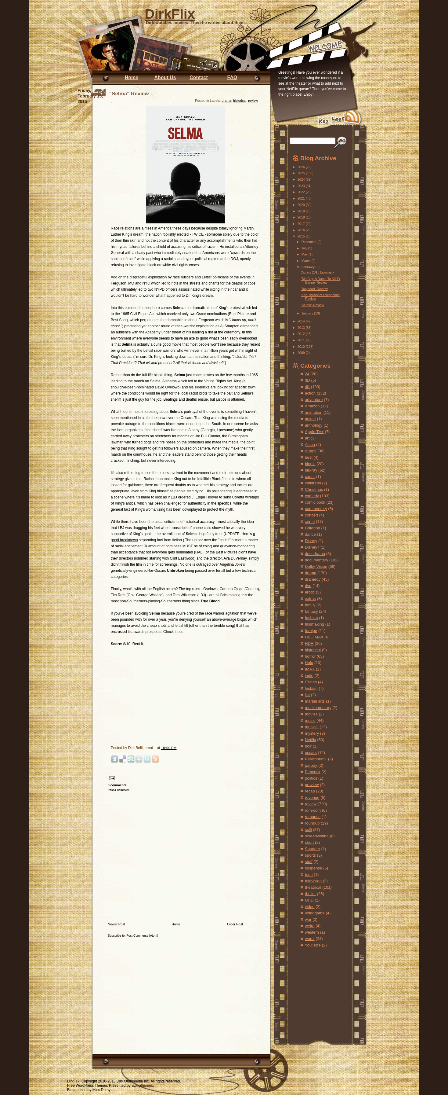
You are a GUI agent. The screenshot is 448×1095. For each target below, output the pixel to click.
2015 (302, 236)
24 (307, 374)
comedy (312, 496)
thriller (310, 893)
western (312, 932)
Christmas (314, 489)
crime (310, 521)
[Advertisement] (310, 989)
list (307, 695)
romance (312, 816)
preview (312, 784)
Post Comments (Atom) (142, 935)
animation (313, 412)
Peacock (312, 772)
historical (239, 100)
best (309, 457)
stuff (309, 861)
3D (307, 380)
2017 (302, 224)
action (310, 393)
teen (309, 874)
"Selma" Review (129, 94)
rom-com (313, 810)
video (310, 906)
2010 (302, 346)
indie (309, 675)
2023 (302, 186)
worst (310, 938)
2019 (302, 211)
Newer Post (116, 924)
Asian (310, 444)
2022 (302, 192)
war (308, 919)
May (305, 254)
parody (311, 765)
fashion (311, 617)
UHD (309, 900)
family (310, 605)
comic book (315, 502)
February (309, 267)
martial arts (315, 701)
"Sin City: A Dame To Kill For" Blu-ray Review (322, 280)
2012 (302, 334)
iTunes (311, 682)
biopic (310, 463)
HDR (309, 643)
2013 (302, 327)
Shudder (312, 849)
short (309, 842)
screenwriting (317, 836)
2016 (302, 230)
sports (310, 855)
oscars (311, 752)
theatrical (313, 887)
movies (311, 714)
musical (312, 727)
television (313, 881)
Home (131, 77)
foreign (311, 630)
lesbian (311, 688)
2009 (302, 353)
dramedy (312, 579)
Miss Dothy (101, 1090)
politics (311, 778)
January (308, 313)
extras (310, 598)
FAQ (232, 77)
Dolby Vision (316, 566)
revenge (312, 797)
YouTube (313, 945)
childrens (313, 483)
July (305, 248)
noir (308, 746)
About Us (165, 77)
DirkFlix (170, 14)
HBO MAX (314, 637)
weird (310, 926)
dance (310, 534)
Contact (199, 77)
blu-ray (311, 470)
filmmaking (314, 624)
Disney (311, 540)
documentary (316, 560)
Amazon (312, 406)
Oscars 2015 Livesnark (317, 272)
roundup (312, 823)
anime (310, 419)
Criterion (312, 528)
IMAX (310, 669)
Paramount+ (316, 759)
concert (311, 515)
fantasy (311, 611)
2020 (302, 205)
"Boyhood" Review (314, 289)
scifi (308, 829)
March (307, 261)
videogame (315, 913)
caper (310, 476)
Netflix (310, 739)
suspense (313, 868)
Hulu (309, 662)
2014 (302, 321)
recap (310, 791)
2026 (302, 167)
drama (226, 100)
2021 (302, 198)
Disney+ (312, 547)
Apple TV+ (314, 431)
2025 (302, 173)
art (307, 438)
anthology (313, 425)
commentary (316, 508)
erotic (310, 592)
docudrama (315, 553)
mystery (312, 733)
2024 (302, 179)
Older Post (235, 924)
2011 (302, 340)
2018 (302, 217)
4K (307, 386)
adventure (314, 399)
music (310, 720)
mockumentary (318, 707)
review (253, 100)
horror (310, 656)
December (310, 242)
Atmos (310, 451)
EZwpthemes (142, 1085)
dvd (308, 585)
